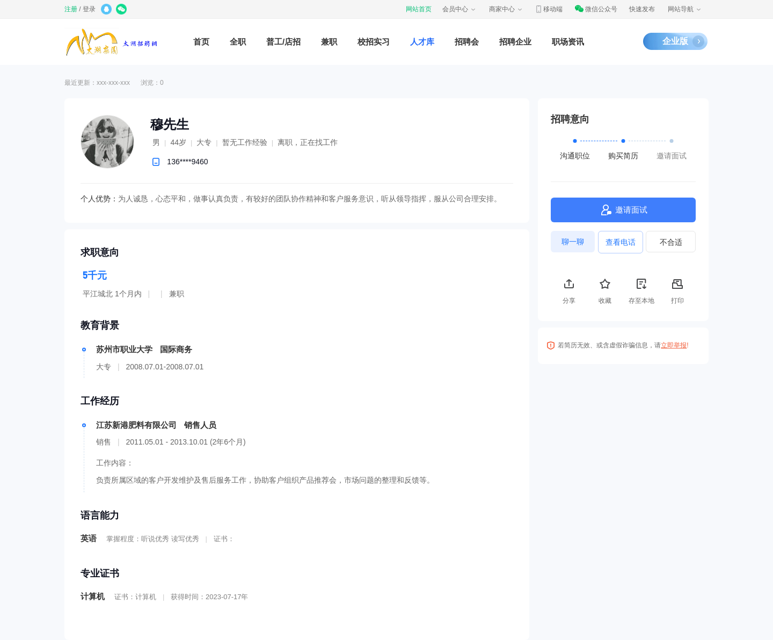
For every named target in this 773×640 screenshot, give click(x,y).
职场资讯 (568, 41)
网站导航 (685, 9)
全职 (238, 41)
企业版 (675, 41)
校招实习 (374, 41)
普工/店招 (283, 41)
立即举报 (674, 345)
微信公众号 (595, 9)
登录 (89, 9)
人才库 (422, 41)
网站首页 (419, 9)
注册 (70, 9)
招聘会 (467, 41)
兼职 (329, 41)
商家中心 (506, 9)
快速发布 (642, 9)
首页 (201, 41)
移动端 (549, 9)
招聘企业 (515, 41)
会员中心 (459, 9)
